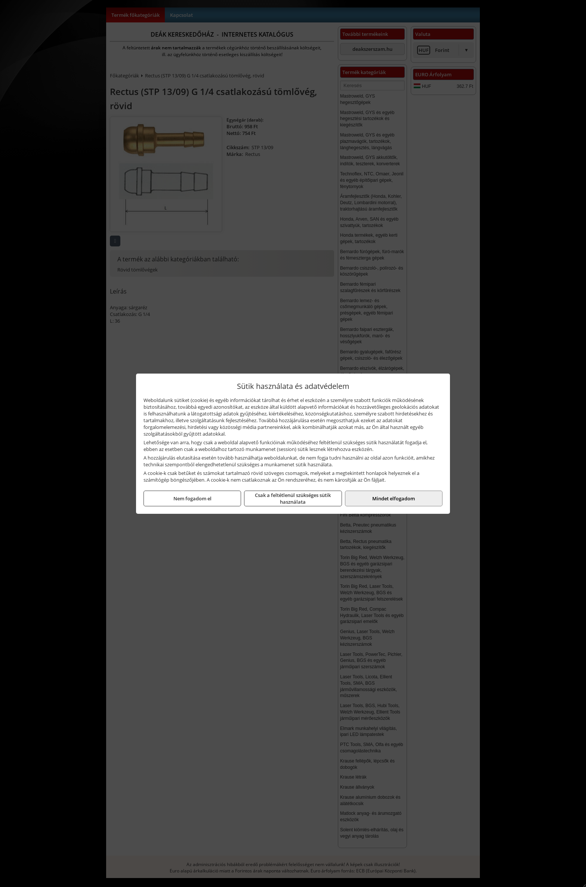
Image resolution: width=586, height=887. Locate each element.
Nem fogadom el (192, 498)
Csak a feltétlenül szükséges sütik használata (293, 498)
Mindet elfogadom (393, 498)
